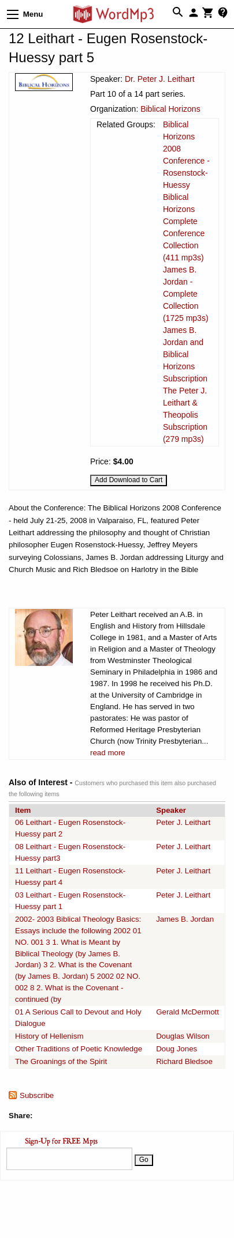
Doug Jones (176, 1048)
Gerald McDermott (187, 1012)
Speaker (171, 810)
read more (107, 752)
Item (23, 810)
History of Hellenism (49, 1036)
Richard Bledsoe (184, 1061)
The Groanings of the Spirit (61, 1061)
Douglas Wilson (183, 1036)
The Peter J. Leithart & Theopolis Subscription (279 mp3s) (185, 415)
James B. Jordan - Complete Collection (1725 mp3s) (186, 294)
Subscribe (37, 1095)
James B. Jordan (185, 919)
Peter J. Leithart (183, 822)
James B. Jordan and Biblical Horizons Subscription (185, 354)
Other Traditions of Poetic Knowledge (78, 1048)
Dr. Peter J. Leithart (160, 79)
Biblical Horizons (170, 108)
